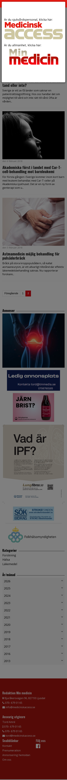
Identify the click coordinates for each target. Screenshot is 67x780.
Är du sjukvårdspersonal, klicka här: (33, 28)
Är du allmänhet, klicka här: (33, 55)
